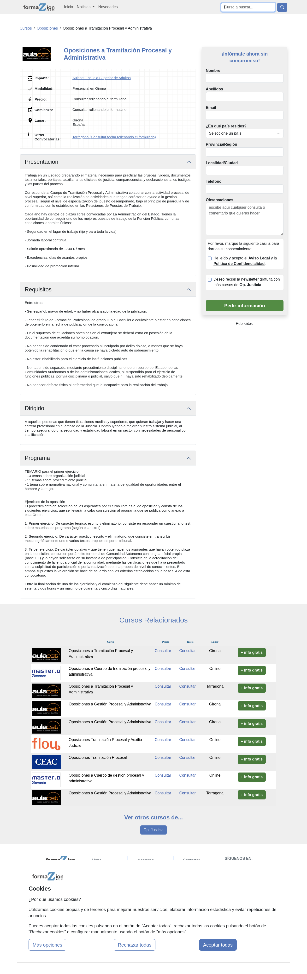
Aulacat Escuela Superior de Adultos (101, 78)
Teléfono (213, 181)
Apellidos (214, 89)
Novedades (108, 7)
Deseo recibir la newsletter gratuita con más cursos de (246, 282)
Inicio (68, 7)
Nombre (213, 71)
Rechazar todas (134, 945)
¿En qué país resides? (226, 126)
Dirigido (34, 408)
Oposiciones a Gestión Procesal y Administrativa (110, 704)
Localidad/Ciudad (222, 163)
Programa (37, 458)
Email (211, 108)
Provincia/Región (221, 144)
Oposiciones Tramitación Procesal (98, 757)
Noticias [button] (84, 7)
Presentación (41, 161)
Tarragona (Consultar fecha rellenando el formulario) (114, 137)
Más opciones (47, 945)
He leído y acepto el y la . (245, 261)
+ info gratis (252, 652)
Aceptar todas (218, 945)
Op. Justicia (153, 830)
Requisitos (38, 289)
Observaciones (219, 200)
